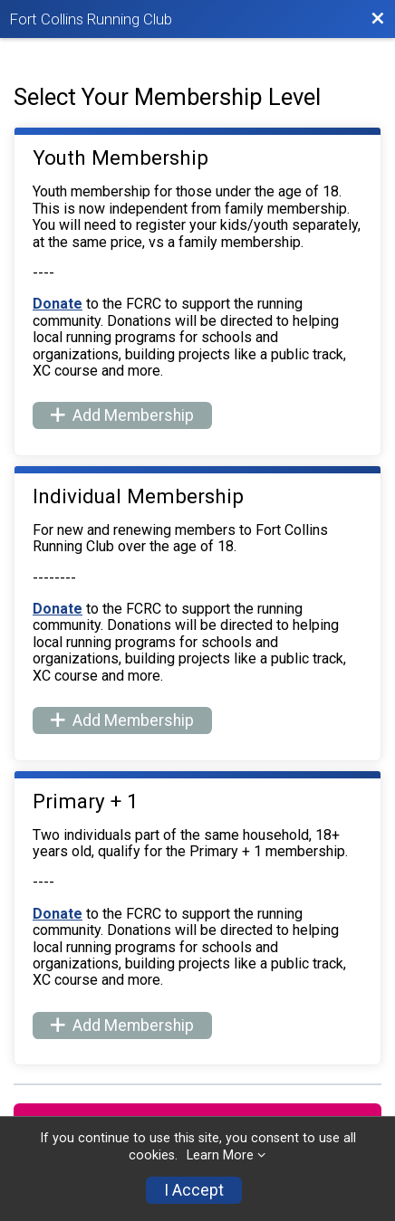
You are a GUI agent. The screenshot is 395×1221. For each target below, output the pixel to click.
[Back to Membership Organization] (378, 19)
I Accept (194, 1190)
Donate (57, 303)
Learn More (220, 1155)
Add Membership (122, 415)
